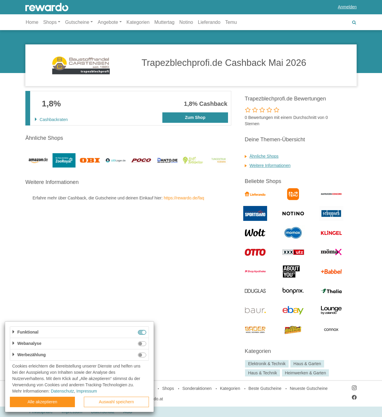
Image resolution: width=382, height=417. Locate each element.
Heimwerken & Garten (305, 373)
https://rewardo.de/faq (184, 198)
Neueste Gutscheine (309, 388)
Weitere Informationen (269, 165)
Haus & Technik (262, 373)
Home (32, 22)
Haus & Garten (307, 363)
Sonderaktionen (197, 388)
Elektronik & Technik (267, 363)
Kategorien (138, 22)
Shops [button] (50, 22)
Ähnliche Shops (263, 156)
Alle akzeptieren (42, 401)
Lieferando (209, 22)
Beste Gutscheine (265, 388)
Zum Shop (195, 117)
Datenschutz (62, 391)
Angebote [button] (108, 22)
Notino (186, 22)
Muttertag (164, 22)
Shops (168, 388)
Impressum (86, 391)
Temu (231, 22)
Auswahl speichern (116, 401)
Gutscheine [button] (77, 22)
